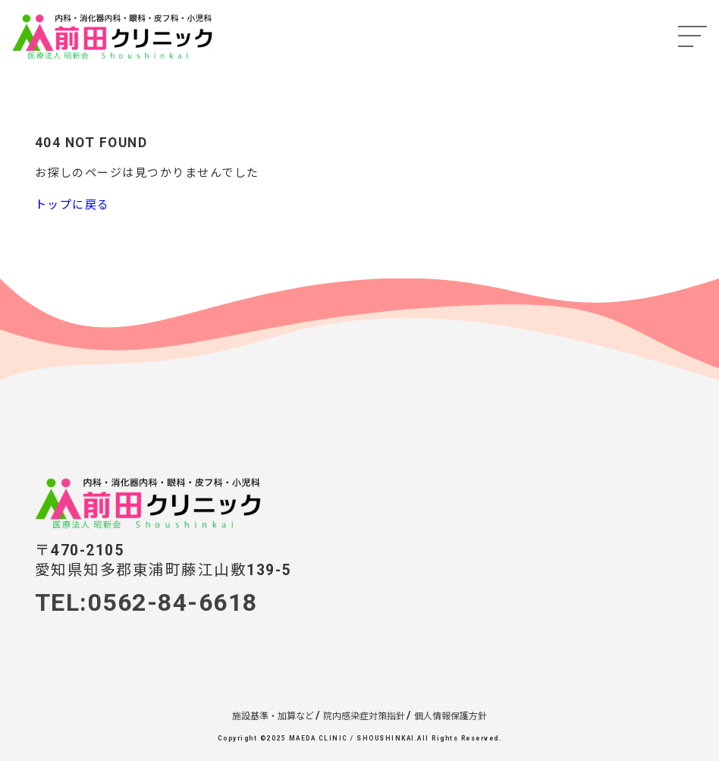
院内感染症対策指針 (364, 716)
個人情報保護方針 (450, 716)
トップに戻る (72, 205)
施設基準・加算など (273, 716)
